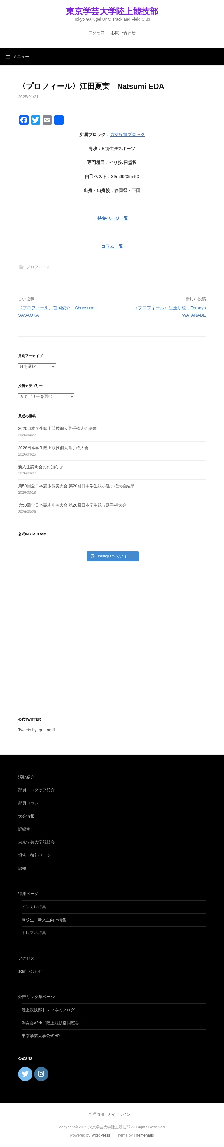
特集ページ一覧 (112, 218)
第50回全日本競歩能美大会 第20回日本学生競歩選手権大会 (72, 505)
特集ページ (28, 893)
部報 (22, 868)
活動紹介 (26, 777)
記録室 (24, 829)
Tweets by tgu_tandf (36, 730)
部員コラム (28, 803)
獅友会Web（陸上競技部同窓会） (52, 1023)
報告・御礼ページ (34, 855)
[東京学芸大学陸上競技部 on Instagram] (41, 1074)
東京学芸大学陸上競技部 (112, 11)
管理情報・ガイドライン (110, 1114)
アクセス (96, 32)
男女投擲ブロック (127, 134)
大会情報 (26, 816)
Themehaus (144, 1135)
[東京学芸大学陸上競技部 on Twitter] (25, 1074)
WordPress (100, 1135)
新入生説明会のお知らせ (40, 467)
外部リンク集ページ (36, 996)
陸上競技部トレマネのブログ (48, 1009)
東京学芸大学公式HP (41, 1035)
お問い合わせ (123, 32)
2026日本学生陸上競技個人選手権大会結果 (57, 428)
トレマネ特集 (34, 932)
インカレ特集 (34, 906)
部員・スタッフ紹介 (36, 790)
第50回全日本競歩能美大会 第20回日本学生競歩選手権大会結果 (76, 485)
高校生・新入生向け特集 (44, 919)
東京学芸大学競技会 (36, 842)
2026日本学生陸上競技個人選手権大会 (53, 447)
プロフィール (38, 266)
